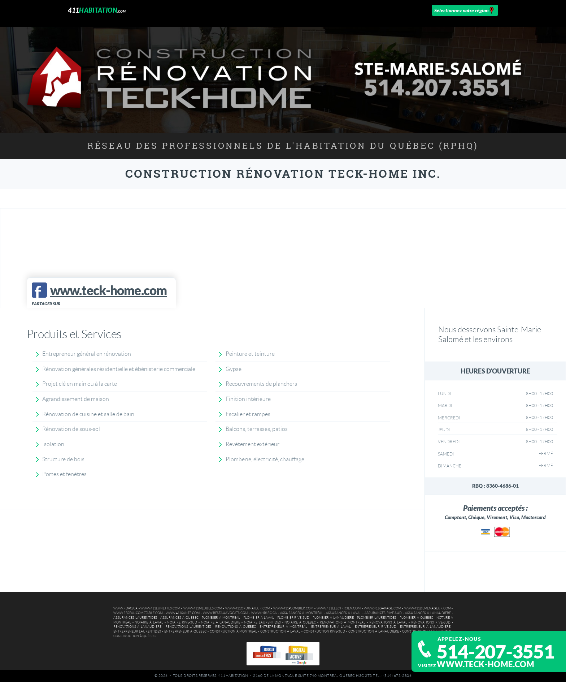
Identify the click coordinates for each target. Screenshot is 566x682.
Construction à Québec (134, 636)
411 (97, 10)
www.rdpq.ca (125, 608)
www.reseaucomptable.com (138, 613)
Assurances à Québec (179, 618)
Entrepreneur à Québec (185, 631)
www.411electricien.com (339, 608)
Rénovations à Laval (388, 622)
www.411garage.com (382, 608)
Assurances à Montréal (301, 613)
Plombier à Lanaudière (333, 618)
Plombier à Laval (258, 618)
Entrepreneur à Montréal (283, 627)
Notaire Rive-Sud (182, 622)
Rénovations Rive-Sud (430, 622)
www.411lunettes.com (160, 608)
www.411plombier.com (293, 608)
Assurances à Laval (343, 613)
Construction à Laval (280, 631)
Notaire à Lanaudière (220, 622)
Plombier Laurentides (376, 618)
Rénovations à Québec (235, 627)
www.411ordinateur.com (247, 608)
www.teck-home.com (485, 664)
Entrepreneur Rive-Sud (375, 627)
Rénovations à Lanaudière (137, 627)
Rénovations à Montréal (342, 622)
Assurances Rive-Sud (383, 613)
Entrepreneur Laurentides (137, 631)
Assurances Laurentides (135, 618)
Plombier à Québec (416, 618)
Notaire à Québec (300, 622)
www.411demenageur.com (427, 608)
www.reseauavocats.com (225, 613)
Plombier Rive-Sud (293, 618)
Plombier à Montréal (221, 618)
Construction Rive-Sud (324, 631)
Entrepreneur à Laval (331, 627)
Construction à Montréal (233, 631)
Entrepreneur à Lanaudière (425, 627)
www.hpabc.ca (264, 613)
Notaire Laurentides (262, 622)
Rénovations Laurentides (188, 627)
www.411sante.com (183, 613)
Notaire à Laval (149, 622)
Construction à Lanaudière (373, 631)
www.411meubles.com (202, 608)
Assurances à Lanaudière (428, 613)
